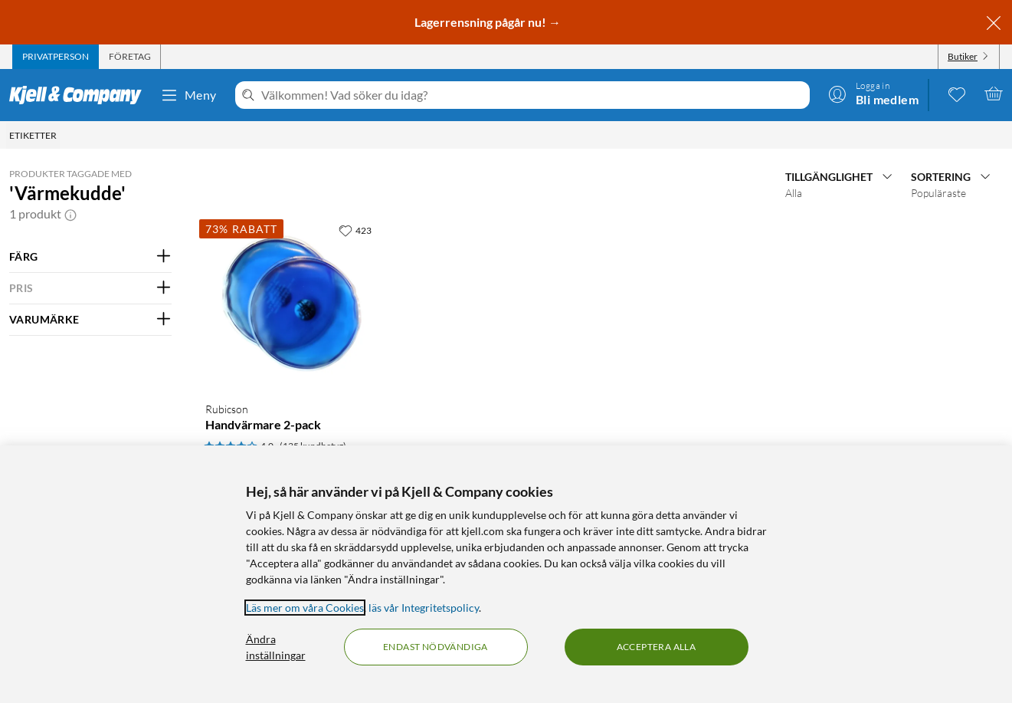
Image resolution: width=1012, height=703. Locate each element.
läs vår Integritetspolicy (423, 607)
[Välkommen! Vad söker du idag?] (532, 95)
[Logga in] (873, 93)
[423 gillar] (355, 230)
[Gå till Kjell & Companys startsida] (80, 95)
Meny (188, 95)
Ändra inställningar (276, 647)
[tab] (55, 56)
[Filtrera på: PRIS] (90, 288)
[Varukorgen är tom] (993, 93)
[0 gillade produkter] (956, 93)
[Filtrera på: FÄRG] (90, 257)
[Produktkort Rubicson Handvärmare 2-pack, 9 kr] (291, 302)
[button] (70, 214)
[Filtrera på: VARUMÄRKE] (90, 319)
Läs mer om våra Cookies (305, 607)
